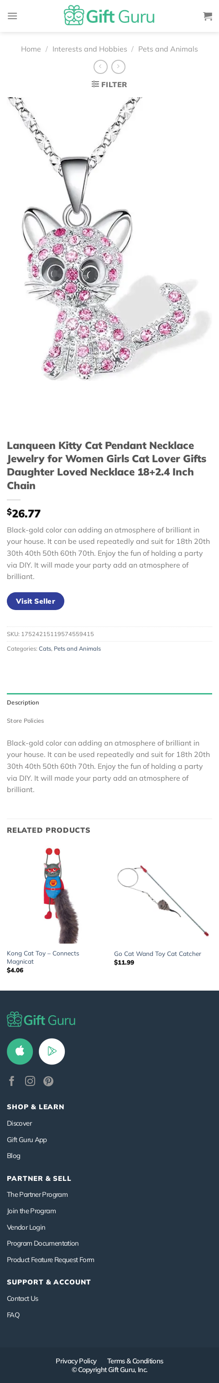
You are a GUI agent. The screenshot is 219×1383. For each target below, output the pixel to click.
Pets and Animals (168, 48)
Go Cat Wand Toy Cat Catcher (157, 953)
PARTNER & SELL (39, 1178)
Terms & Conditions (135, 1361)
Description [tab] (23, 702)
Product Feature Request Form (50, 1259)
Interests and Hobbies (89, 48)
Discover (19, 1123)
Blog (13, 1155)
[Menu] (12, 16)
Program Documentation (43, 1243)
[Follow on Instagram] (30, 1082)
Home (31, 48)
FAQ (13, 1314)
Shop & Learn (35, 1106)
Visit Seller (36, 600)
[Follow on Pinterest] (48, 1082)
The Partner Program (37, 1194)
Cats (45, 648)
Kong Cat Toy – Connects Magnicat (43, 957)
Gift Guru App (27, 1139)
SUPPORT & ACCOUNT (49, 1282)
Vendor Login (26, 1227)
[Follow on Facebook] (12, 1082)
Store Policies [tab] (25, 720)
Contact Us (22, 1298)
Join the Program (31, 1210)
